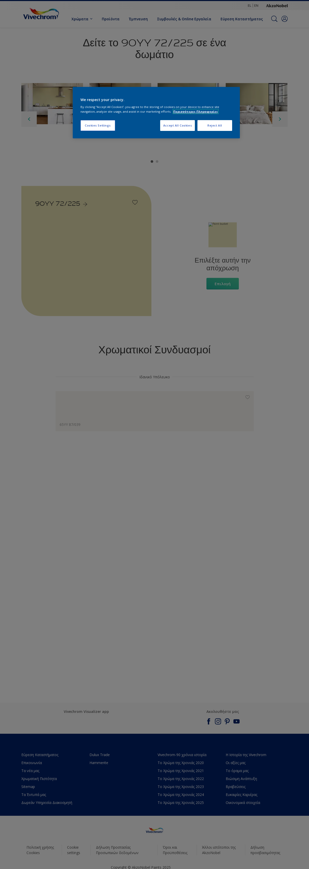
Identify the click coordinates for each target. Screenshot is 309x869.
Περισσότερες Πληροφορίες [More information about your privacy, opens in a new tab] (195, 111)
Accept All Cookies (177, 125)
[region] (156, 112)
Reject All (214, 125)
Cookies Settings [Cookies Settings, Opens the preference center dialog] (98, 125)
